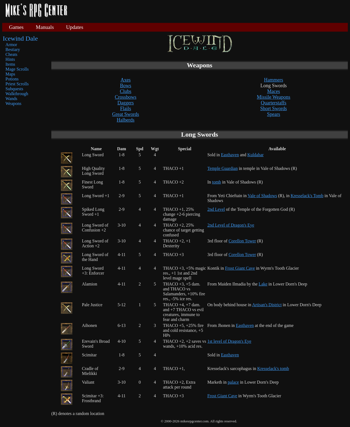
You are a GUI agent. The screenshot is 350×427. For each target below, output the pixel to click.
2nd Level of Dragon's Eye (230, 225)
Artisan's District (266, 304)
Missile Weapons (273, 97)
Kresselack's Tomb (306, 195)
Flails (125, 108)
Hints (10, 59)
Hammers (273, 80)
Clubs (125, 91)
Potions (12, 79)
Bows (125, 85)
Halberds (126, 120)
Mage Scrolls (17, 69)
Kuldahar (255, 154)
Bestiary (12, 49)
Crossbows (125, 97)
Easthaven (230, 154)
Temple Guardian (222, 168)
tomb (216, 182)
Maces (273, 91)
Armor (11, 44)
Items (10, 64)
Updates (74, 27)
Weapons (13, 103)
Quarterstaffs (273, 103)
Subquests (14, 88)
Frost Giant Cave (240, 268)
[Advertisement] (210, 11)
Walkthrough (16, 93)
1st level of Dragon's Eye (229, 341)
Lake (263, 284)
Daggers (125, 103)
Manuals (45, 27)
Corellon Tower (242, 241)
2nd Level (216, 209)
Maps (10, 74)
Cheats (11, 54)
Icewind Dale (20, 38)
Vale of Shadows (262, 195)
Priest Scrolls (17, 84)
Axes (126, 80)
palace (233, 382)
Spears (273, 114)
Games (16, 27)
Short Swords (273, 108)
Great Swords (125, 114)
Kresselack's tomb (273, 368)
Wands (11, 98)
